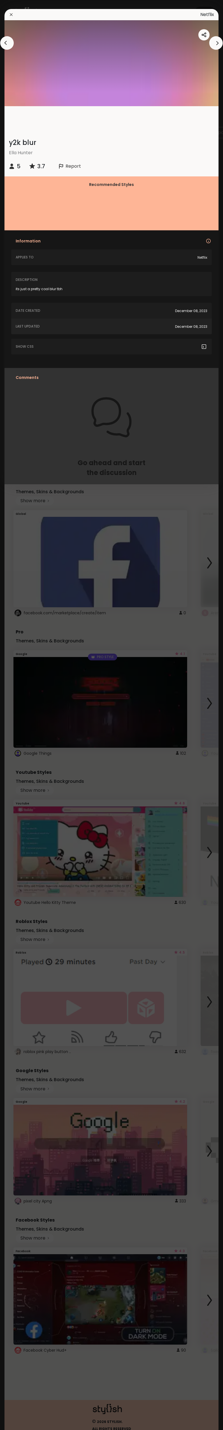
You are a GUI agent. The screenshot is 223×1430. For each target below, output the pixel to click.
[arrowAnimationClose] (7, 43)
